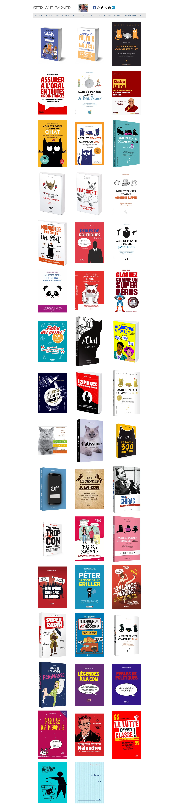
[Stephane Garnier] (53, 8)
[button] (83, 15)
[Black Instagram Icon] (98, 7)
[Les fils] (109, 7)
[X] (105, 7)
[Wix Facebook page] (94, 7)
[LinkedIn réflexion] (113, 7)
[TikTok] (102, 7)
